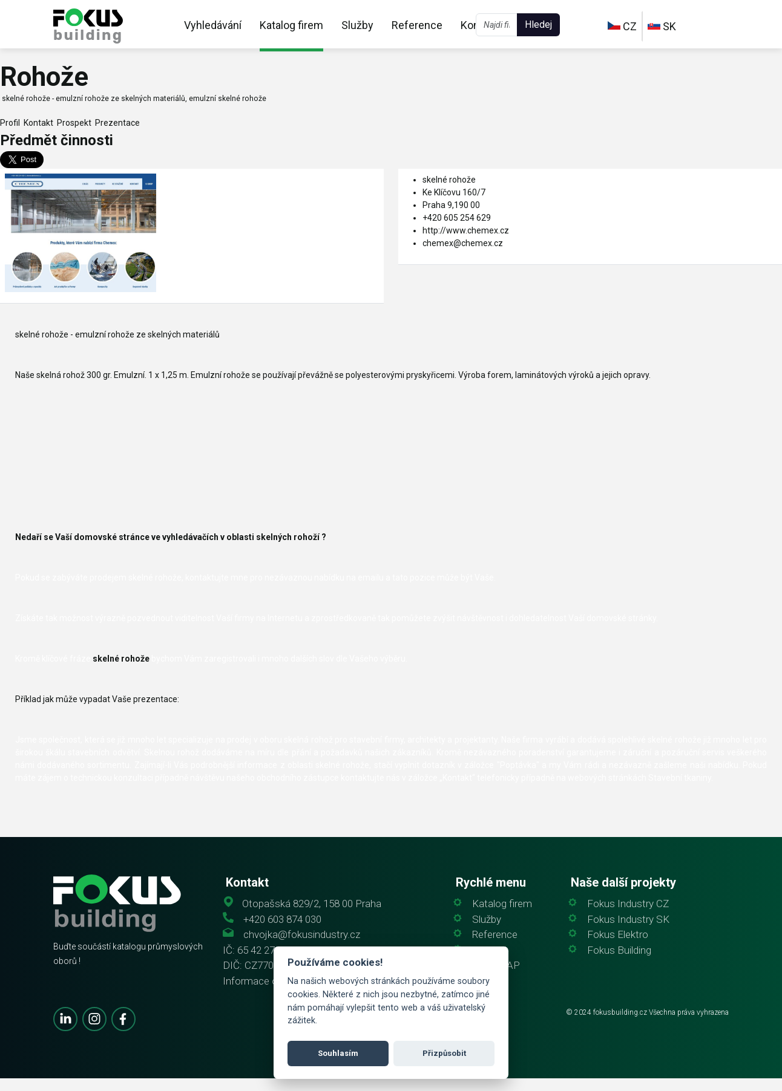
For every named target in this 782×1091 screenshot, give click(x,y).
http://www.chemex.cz (465, 230)
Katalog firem (291, 25)
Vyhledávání (213, 25)
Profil (10, 123)
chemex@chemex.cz (462, 243)
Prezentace (115, 123)
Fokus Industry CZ (628, 904)
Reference (417, 25)
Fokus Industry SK (628, 919)
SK (662, 26)
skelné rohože (449, 179)
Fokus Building (619, 950)
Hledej (538, 24)
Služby (357, 25)
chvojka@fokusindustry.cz (301, 935)
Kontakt (36, 123)
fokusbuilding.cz (620, 1012)
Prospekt (72, 123)
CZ (622, 26)
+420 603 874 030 (282, 919)
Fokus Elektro (617, 935)
